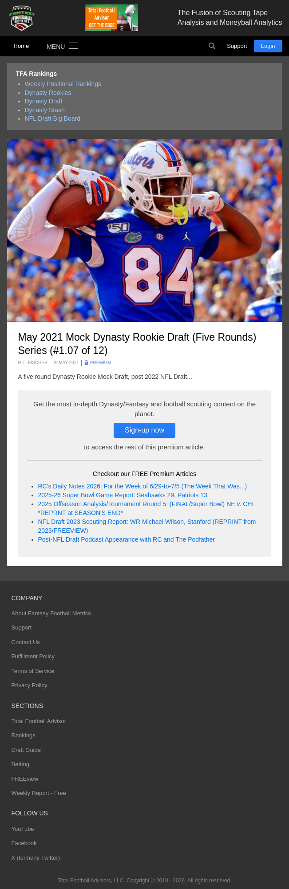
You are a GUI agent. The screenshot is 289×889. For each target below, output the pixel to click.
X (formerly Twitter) (36, 857)
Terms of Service (33, 671)
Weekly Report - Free (39, 793)
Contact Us (26, 642)
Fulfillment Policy (33, 656)
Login (268, 46)
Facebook (24, 843)
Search (211, 46)
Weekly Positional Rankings (63, 83)
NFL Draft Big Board (53, 118)
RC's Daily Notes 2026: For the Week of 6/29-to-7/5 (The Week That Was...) (142, 486)
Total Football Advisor (39, 721)
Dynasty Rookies (48, 92)
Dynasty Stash (45, 110)
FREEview (25, 778)
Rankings (24, 735)
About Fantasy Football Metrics (51, 613)
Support (237, 46)
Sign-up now (144, 430)
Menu (56, 46)
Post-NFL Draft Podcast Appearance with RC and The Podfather (126, 539)
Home (21, 46)
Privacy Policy (30, 685)
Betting (20, 764)
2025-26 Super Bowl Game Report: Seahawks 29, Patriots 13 (122, 495)
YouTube (23, 829)
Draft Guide (26, 750)
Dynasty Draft (44, 101)
